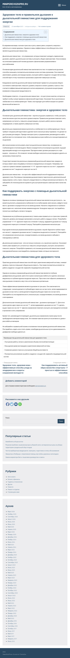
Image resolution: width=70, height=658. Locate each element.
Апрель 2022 (12, 605)
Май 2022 (11, 603)
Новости (6, 26)
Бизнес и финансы (14, 479)
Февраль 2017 (12, 639)
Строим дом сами (13, 492)
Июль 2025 (11, 522)
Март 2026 (11, 511)
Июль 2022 (11, 598)
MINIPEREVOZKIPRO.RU (16, 3)
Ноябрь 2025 (12, 514)
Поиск (7, 418)
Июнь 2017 (11, 631)
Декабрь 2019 (12, 621)
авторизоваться (40, 386)
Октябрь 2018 (12, 623)
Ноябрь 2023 (12, 557)
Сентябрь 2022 (13, 593)
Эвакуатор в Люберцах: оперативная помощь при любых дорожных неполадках (32, 454)
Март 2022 (11, 608)
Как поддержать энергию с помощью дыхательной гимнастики (26, 37)
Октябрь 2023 (12, 560)
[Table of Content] (45, 32)
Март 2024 (11, 550)
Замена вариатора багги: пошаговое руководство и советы (24, 457)
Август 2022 (12, 595)
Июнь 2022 (11, 600)
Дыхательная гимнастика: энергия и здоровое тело (22, 35)
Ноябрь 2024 (12, 539)
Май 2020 (11, 618)
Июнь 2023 (11, 570)
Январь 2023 (12, 583)
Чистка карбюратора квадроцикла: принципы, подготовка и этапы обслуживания (32, 451)
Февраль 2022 (12, 611)
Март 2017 (11, 636)
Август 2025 (11, 519)
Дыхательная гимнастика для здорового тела (20, 39)
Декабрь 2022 (12, 585)
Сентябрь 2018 (12, 626)
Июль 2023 (11, 567)
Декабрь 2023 (12, 555)
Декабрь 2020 (12, 616)
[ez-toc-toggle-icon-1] (45, 32)
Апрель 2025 (12, 529)
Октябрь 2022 (12, 590)
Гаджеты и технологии (15, 482)
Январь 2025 (12, 534)
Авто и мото (11, 477)
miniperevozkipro (30, 26)
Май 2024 (11, 544)
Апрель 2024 (12, 547)
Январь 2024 (12, 552)
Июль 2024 (11, 542)
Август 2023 (11, 565)
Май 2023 (11, 572)
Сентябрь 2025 (13, 516)
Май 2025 (11, 527)
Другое (10, 484)
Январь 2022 (12, 613)
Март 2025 (11, 532)
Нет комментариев (44, 26)
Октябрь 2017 (12, 628)
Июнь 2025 (11, 524)
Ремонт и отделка (13, 489)
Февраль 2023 (12, 580)
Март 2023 (11, 578)
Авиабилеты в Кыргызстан (14, 441)
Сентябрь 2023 (13, 562)
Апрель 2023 (12, 575)
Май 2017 (11, 633)
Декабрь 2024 (12, 537)
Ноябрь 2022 (12, 588)
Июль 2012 (11, 641)
